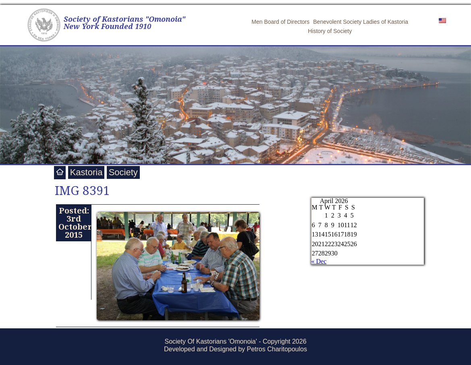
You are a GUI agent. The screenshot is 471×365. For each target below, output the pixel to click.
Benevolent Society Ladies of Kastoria (360, 22)
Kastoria (86, 172)
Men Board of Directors (280, 22)
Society (123, 172)
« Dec (319, 261)
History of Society (330, 31)
